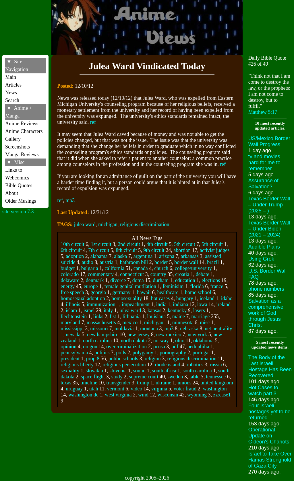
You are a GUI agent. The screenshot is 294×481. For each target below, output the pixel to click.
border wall (186, 262)
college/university (193, 268)
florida (197, 286)
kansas (154, 310)
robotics (195, 364)
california (114, 268)
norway (161, 340)
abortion (182, 250)
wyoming (197, 395)
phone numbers (266, 289)
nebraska (189, 328)
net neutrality (218, 328)
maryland (70, 322)
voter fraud (185, 389)
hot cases (160, 298)
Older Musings (20, 201)
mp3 (70, 200)
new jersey (138, 334)
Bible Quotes (18, 185)
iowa (202, 304)
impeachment (136, 304)
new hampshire (102, 334)
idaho (227, 298)
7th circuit (98, 250)
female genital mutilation (130, 286)
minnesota (183, 322)
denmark (95, 280)
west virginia (118, 395)
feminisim (173, 286)
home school (198, 292)
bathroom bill (134, 262)
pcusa (159, 346)
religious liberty (77, 364)
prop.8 (93, 358)
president (70, 358)
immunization (101, 304)
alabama (99, 256)
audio (87, 262)
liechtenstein (74, 316)
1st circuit (101, 244)
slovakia (94, 371)
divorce (118, 280)
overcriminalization (126, 346)
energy (68, 286)
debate (202, 274)
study (117, 377)
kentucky (177, 310)
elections (211, 280)
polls (121, 352)
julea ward (85, 224)
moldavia (124, 328)
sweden (175, 377)
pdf (174, 346)
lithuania (132, 316)
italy (108, 310)
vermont (115, 389)
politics (102, 352)
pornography (173, 352)
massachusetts (101, 322)
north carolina (97, 340)
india (161, 304)
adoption (75, 256)
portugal (201, 352)
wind (143, 395)
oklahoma (203, 340)
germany (121, 292)
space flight (93, 377)
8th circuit (126, 250)
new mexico (168, 334)
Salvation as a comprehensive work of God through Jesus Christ (265, 313)
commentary (101, 274)
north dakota (134, 340)
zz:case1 (222, 395)
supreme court (143, 377)
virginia (159, 389)
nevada (73, 334)
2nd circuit (129, 244)
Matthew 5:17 (262, 112)
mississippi (72, 328)
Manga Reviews (21, 154)
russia (216, 364)
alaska (120, 256)
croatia (182, 274)
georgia (98, 292)
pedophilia (198, 346)
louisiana (156, 316)
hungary (184, 298)
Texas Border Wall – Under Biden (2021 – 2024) (269, 229)
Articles (13, 85)
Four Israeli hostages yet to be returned (269, 412)
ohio (179, 340)
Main (10, 77)
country (158, 274)
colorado (70, 274)
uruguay (74, 389)
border (161, 262)
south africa (164, 371)
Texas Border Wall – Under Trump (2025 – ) (269, 205)
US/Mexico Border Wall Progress (269, 141)
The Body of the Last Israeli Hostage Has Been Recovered (270, 366)
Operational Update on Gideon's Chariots (268, 436)
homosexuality (126, 298)
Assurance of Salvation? (263, 183)
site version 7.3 (18, 211)
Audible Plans (264, 247)
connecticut (132, 274)
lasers (199, 310)
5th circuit (184, 244)
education (185, 280)
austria (106, 262)
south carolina (197, 371)
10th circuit (72, 244)
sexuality (70, 371)
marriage (200, 316)
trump (143, 383)
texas (66, 383)
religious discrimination (144, 224)
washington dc (83, 395)
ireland (223, 304)
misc (205, 322)
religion (153, 358)
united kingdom (216, 383)
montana (149, 328)
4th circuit (156, 244)
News (11, 92)
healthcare (167, 292)
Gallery (13, 139)
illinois (73, 304)
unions (185, 383)
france (216, 286)
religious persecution (124, 364)
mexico (130, 322)
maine (178, 316)
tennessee (216, 377)
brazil (213, 262)
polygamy (143, 352)
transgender (118, 383)
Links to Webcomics (17, 174)
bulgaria (89, 268)
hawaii (144, 292)
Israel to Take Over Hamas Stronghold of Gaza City (270, 460)
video (136, 389)
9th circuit (153, 250)
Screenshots (17, 147)
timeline (88, 383)
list (113, 316)
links (98, 316)
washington (215, 389)
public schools (123, 358)
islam (71, 310)
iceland (207, 298)
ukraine (163, 383)
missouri (99, 328)
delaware (70, 280)
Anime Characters (23, 131)
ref (93, 122)
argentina (143, 256)
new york (197, 334)
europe (91, 286)
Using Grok (261, 259)
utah (93, 389)
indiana (180, 304)
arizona (166, 256)
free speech (72, 292)
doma (138, 280)
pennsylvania (74, 352)
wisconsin (168, 395)
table (194, 377)
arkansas (189, 256)
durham (161, 280)
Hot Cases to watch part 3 (263, 390)
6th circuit (71, 250)
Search (12, 100)
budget (68, 268)
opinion (68, 346)
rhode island (167, 364)
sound (139, 371)
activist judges (214, 250)
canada (141, 268)
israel (89, 310)
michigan (107, 224)
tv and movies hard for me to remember (264, 162)
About (11, 193)
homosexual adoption (83, 298)
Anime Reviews (21, 123)
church (161, 268)
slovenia (118, 371)
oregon (90, 346)
